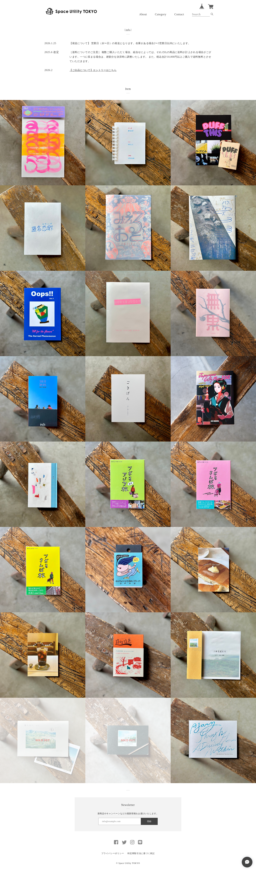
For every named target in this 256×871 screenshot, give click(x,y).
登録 (149, 821)
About (143, 14)
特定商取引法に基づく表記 (140, 853)
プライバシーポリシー (112, 853)
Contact (179, 14)
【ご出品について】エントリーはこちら (93, 70)
